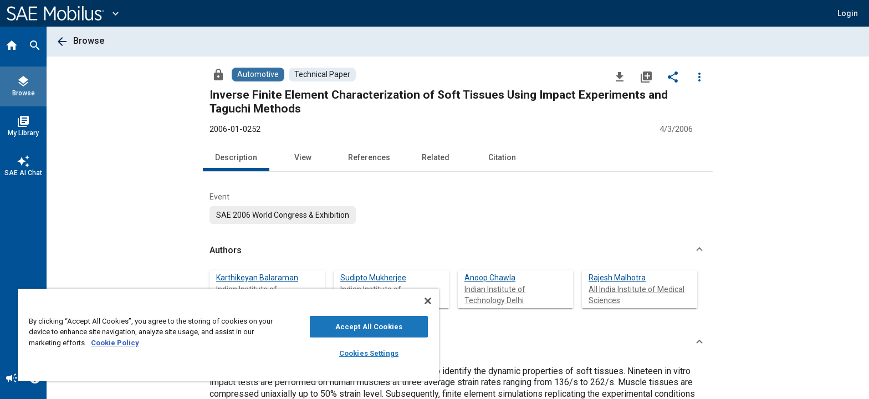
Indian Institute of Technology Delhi (494, 295)
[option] (282, 215)
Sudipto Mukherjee (373, 277)
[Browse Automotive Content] (258, 74)
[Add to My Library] (646, 76)
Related (435, 157)
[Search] (35, 46)
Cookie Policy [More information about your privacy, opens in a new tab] (115, 343)
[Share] (673, 76)
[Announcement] (11, 379)
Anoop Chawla (489, 277)
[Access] (218, 74)
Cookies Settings (368, 353)
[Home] (11, 46)
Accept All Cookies (368, 327)
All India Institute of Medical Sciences (636, 295)
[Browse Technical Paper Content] (322, 74)
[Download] (620, 76)
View (302, 157)
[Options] (699, 76)
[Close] (428, 301)
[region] (228, 335)
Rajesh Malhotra (617, 277)
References (369, 157)
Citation (502, 157)
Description (236, 157)
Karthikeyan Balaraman (257, 277)
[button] (847, 13)
